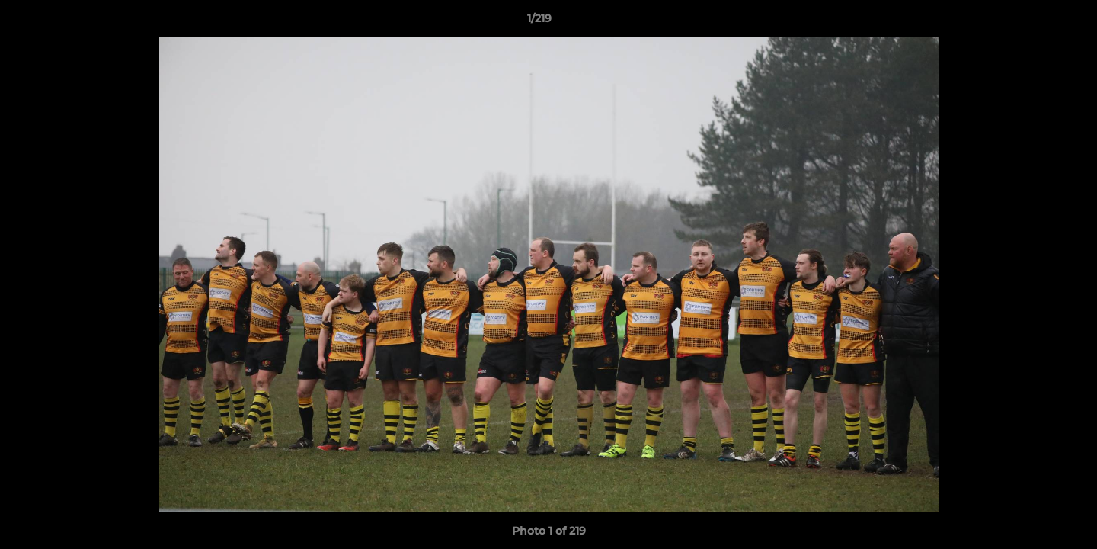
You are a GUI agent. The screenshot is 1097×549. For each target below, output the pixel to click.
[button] (1033, 22)
